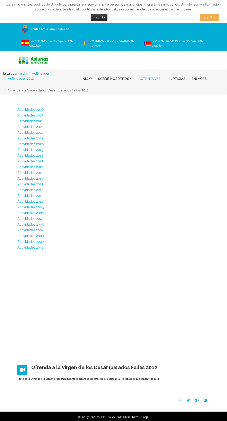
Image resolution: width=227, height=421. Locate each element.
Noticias (177, 79)
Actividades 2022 (30, 133)
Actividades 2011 (30, 196)
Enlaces (199, 79)
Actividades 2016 (30, 167)
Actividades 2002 (30, 242)
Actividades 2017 (30, 161)
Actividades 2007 (30, 219)
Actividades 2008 (30, 213)
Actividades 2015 (30, 173)
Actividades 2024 (30, 121)
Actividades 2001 (30, 247)
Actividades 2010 (30, 201)
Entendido (209, 17)
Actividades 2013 (30, 184)
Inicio (87, 79)
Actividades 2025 (30, 115)
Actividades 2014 (30, 178)
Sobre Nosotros (113, 79)
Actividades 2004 (30, 230)
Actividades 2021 (30, 138)
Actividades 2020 (30, 144)
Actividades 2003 (30, 236)
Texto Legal (140, 417)
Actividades (149, 79)
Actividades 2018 (30, 155)
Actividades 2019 (30, 150)
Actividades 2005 (30, 224)
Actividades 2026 (30, 110)
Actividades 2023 (30, 127)
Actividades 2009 (30, 207)
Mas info (99, 17)
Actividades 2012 (30, 190)
